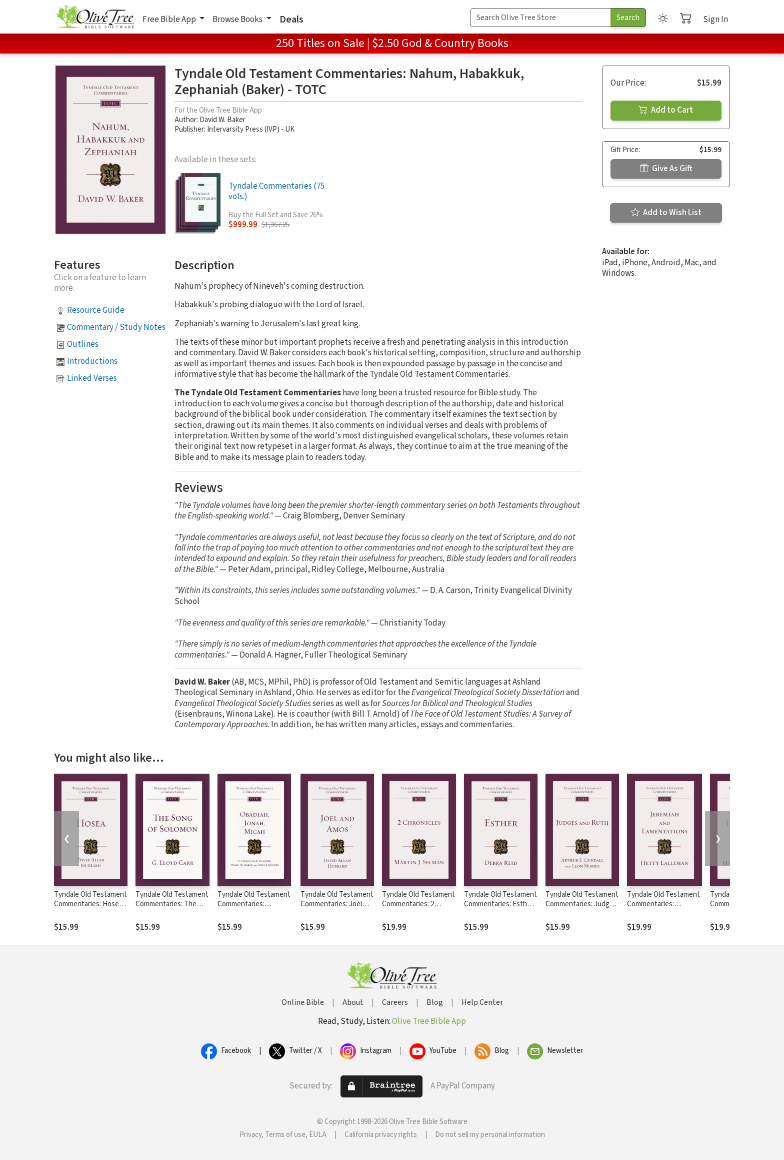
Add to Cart (666, 110)
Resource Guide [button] (95, 310)
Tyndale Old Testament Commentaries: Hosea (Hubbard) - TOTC (90, 904)
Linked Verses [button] (92, 378)
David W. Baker (223, 120)
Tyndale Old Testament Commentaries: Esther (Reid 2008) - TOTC (500, 904)
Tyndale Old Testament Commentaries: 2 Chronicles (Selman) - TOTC (418, 908)
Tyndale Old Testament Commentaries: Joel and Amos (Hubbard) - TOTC (337, 908)
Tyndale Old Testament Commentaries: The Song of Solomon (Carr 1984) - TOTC (172, 908)
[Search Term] (540, 17)
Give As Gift (666, 169)
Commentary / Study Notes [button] (116, 327)
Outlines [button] (82, 344)
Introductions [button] (92, 361)
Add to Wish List (666, 213)
